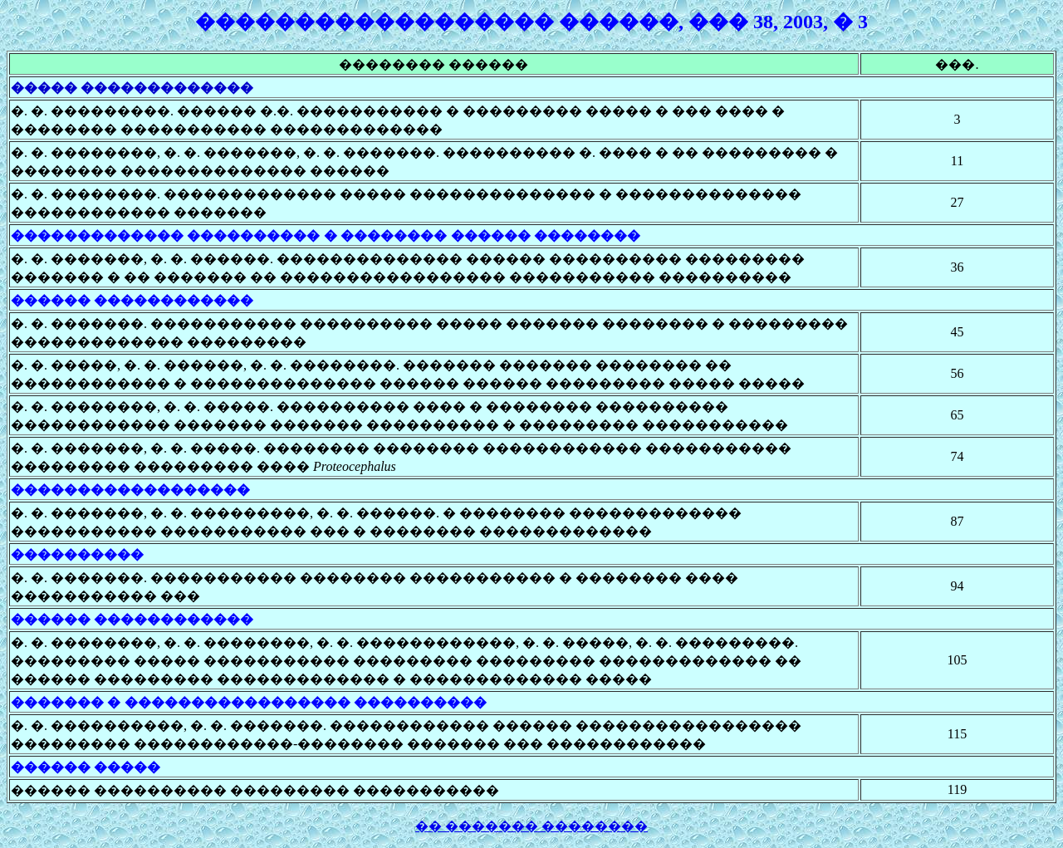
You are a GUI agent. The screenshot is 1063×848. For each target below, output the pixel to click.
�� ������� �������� (531, 826)
